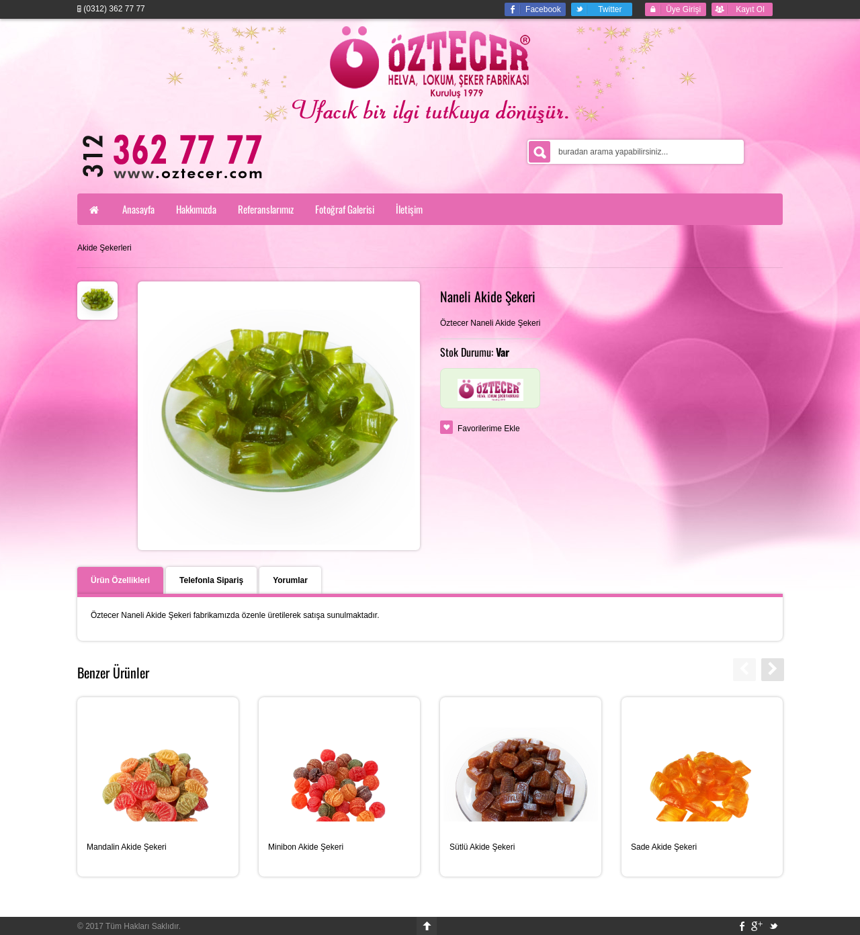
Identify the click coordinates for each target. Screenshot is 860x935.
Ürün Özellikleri (120, 580)
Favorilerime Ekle (489, 428)
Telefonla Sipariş (211, 580)
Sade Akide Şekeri (664, 847)
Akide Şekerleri (104, 248)
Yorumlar (290, 580)
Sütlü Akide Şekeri (482, 847)
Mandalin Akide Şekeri (127, 847)
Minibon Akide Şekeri (305, 847)
